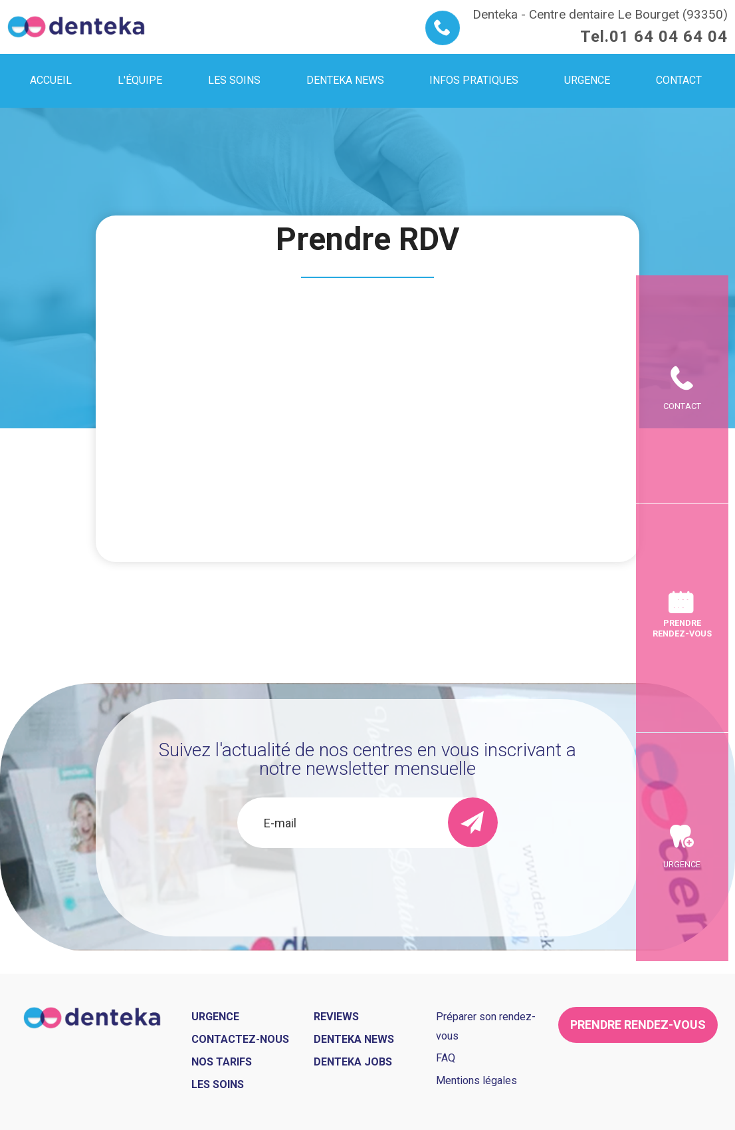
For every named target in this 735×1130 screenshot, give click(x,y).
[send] (473, 822)
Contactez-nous (240, 1039)
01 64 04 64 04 (668, 36)
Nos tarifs (221, 1062)
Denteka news (354, 1039)
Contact (682, 295)
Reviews (336, 1016)
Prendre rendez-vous (682, 628)
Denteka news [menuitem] (345, 80)
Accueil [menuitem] (51, 80)
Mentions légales (476, 1080)
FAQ (445, 1058)
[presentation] (367, 884)
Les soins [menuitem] (234, 80)
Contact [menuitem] (679, 80)
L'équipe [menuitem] (140, 80)
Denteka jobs (353, 1062)
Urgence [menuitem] (587, 80)
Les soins (217, 1084)
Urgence (681, 975)
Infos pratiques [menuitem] (473, 80)
